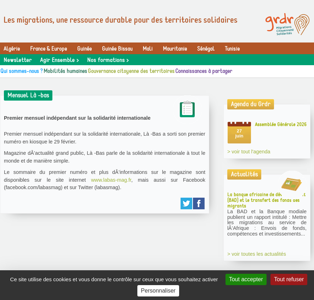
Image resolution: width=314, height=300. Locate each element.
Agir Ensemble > (59, 60)
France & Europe (48, 48)
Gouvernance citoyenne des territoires (131, 71)
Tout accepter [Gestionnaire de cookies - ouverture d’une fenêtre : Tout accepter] (246, 279)
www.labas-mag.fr (111, 180)
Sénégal (206, 48)
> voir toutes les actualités (256, 254)
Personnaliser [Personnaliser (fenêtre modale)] (158, 291)
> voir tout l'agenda (248, 151)
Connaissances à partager (203, 71)
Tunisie (232, 48)
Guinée (84, 48)
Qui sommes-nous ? (21, 71)
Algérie (12, 48)
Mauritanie (175, 48)
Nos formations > (108, 60)
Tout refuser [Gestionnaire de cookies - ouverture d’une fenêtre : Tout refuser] (289, 279)
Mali (148, 48)
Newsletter (18, 60)
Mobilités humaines (65, 71)
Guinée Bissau (117, 48)
